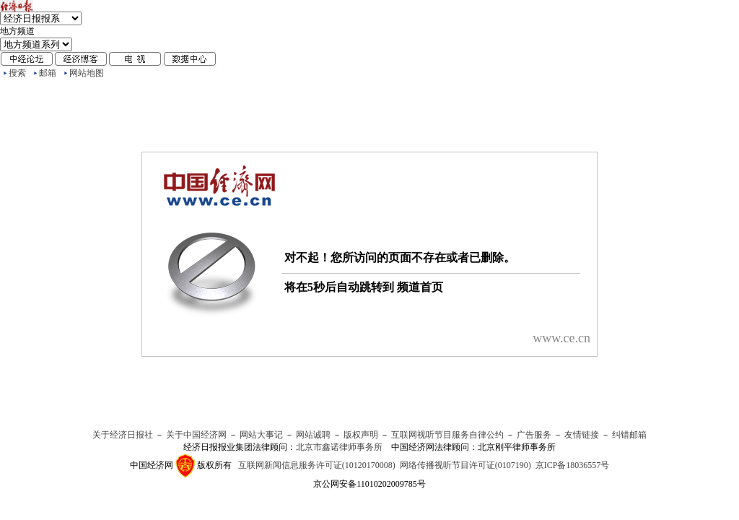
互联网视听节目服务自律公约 (447, 435)
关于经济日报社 (122, 435)
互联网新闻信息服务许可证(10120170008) (316, 465)
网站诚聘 (313, 435)
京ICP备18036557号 (572, 465)
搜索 (17, 73)
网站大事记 (261, 435)
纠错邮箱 (629, 435)
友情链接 (581, 435)
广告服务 (534, 435)
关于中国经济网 (196, 435)
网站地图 (86, 73)
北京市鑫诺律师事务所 (339, 447)
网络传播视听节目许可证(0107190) (465, 465)
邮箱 (47, 73)
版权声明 (361, 435)
